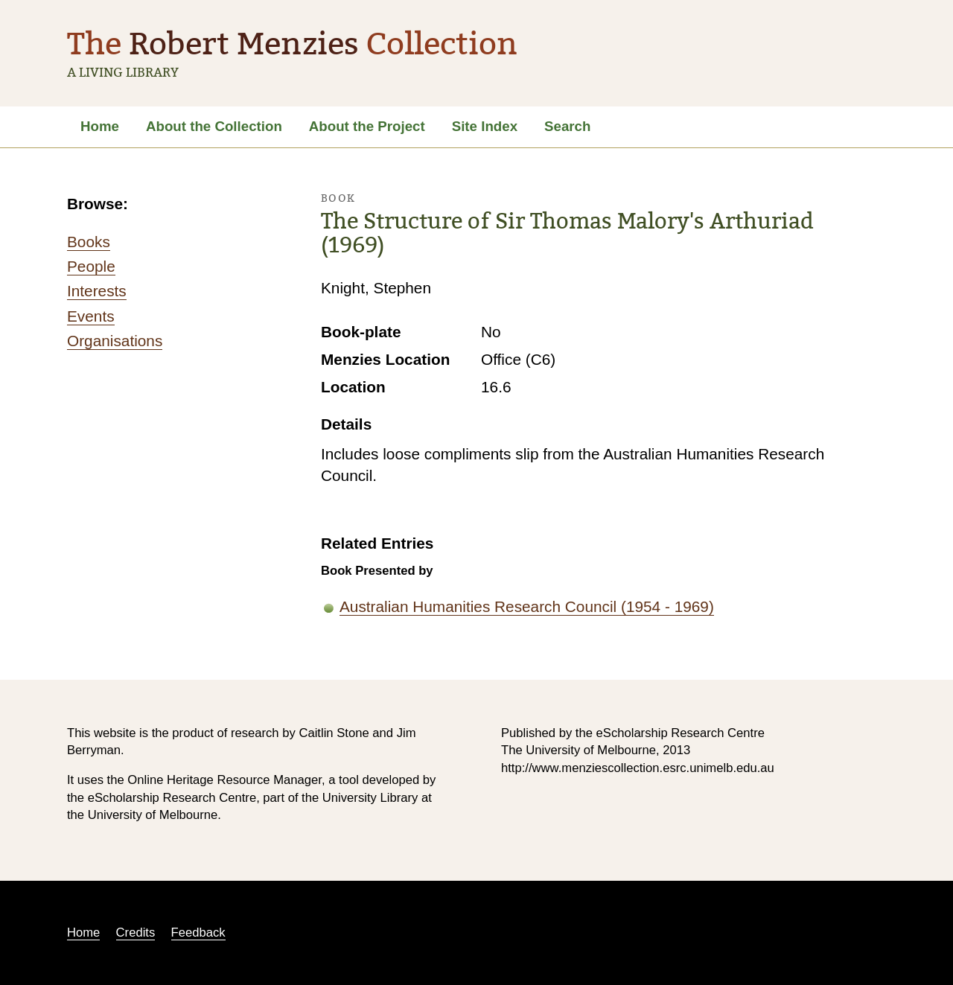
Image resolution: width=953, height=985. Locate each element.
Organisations (114, 340)
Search (567, 126)
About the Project (367, 126)
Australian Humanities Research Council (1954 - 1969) (527, 606)
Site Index (484, 126)
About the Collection (214, 126)
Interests (97, 290)
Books (88, 241)
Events (91, 316)
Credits (136, 932)
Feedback (198, 932)
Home (99, 126)
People (91, 266)
